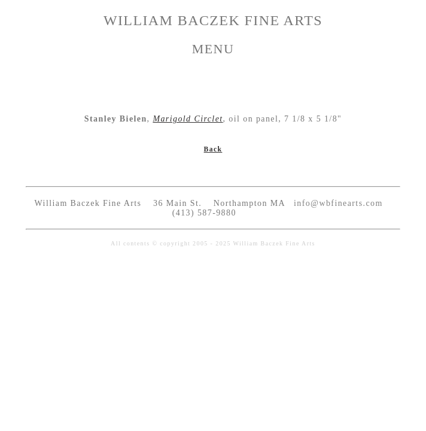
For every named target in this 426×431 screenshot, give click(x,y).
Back (213, 149)
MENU (213, 48)
